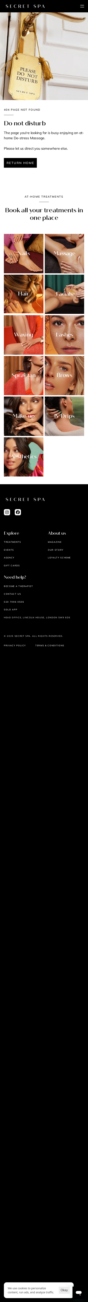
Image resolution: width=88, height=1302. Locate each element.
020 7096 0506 (14, 601)
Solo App (10, 609)
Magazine (54, 542)
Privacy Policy (15, 645)
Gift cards (12, 565)
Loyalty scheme (59, 557)
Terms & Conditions (49, 645)
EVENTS (9, 550)
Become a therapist (18, 586)
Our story (56, 550)
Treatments (12, 542)
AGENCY (9, 557)
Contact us (12, 594)
